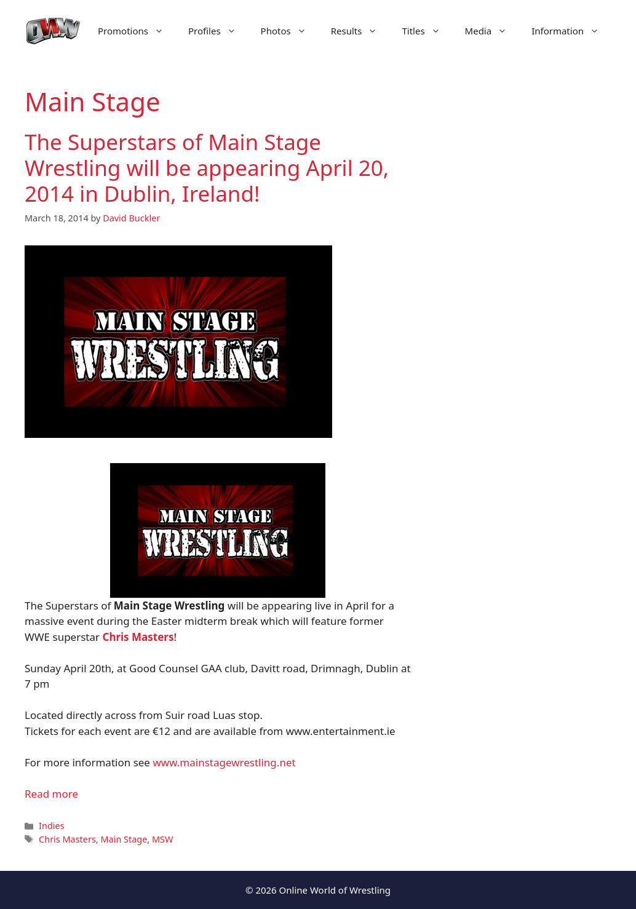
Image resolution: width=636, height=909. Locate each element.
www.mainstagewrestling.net (224, 762)
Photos (290, 30)
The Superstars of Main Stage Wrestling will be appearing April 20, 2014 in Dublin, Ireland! (207, 167)
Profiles (218, 30)
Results (360, 30)
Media (492, 30)
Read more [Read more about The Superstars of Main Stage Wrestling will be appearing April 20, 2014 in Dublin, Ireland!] (51, 794)
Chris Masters (67, 839)
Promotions (137, 30)
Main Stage (123, 839)
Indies (51, 826)
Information (571, 30)
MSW (162, 839)
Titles (427, 30)
